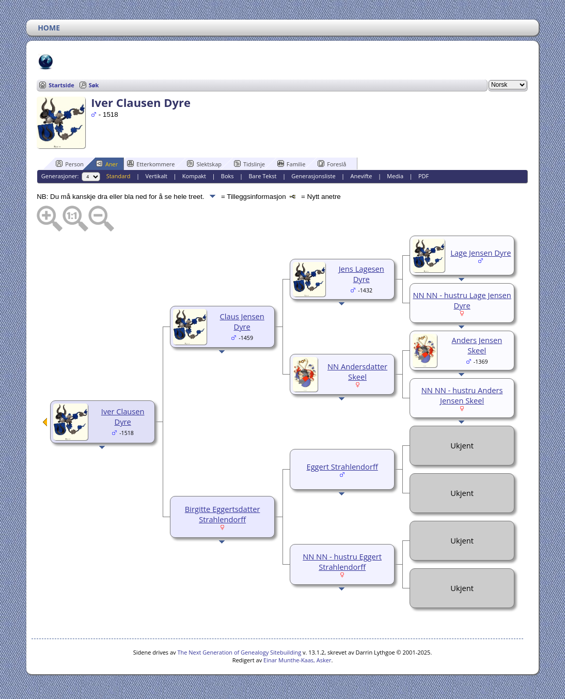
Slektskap (204, 164)
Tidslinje (249, 164)
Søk (94, 85)
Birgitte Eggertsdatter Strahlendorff (222, 514)
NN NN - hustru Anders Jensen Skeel (462, 395)
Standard (118, 176)
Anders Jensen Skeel (477, 345)
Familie (291, 164)
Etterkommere (151, 164)
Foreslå (332, 164)
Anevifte (361, 176)
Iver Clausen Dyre (123, 416)
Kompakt (194, 176)
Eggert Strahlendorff (342, 466)
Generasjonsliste (313, 176)
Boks (227, 176)
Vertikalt (156, 176)
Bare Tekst (263, 176)
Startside (61, 85)
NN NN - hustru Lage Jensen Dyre (462, 300)
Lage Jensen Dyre (480, 252)
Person (70, 164)
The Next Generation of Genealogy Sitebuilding (239, 652)
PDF (423, 176)
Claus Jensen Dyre (242, 321)
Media (395, 176)
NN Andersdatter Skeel (357, 371)
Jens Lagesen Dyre (361, 273)
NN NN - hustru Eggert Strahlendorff (342, 561)
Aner (107, 164)
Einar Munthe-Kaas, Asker (297, 660)
